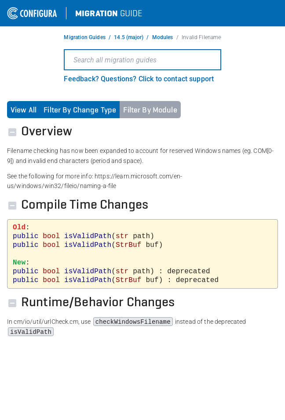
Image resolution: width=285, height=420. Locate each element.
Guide (108, 13)
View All (24, 110)
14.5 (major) (128, 37)
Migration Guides (84, 37)
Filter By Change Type (80, 110)
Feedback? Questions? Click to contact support (139, 79)
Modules (162, 37)
